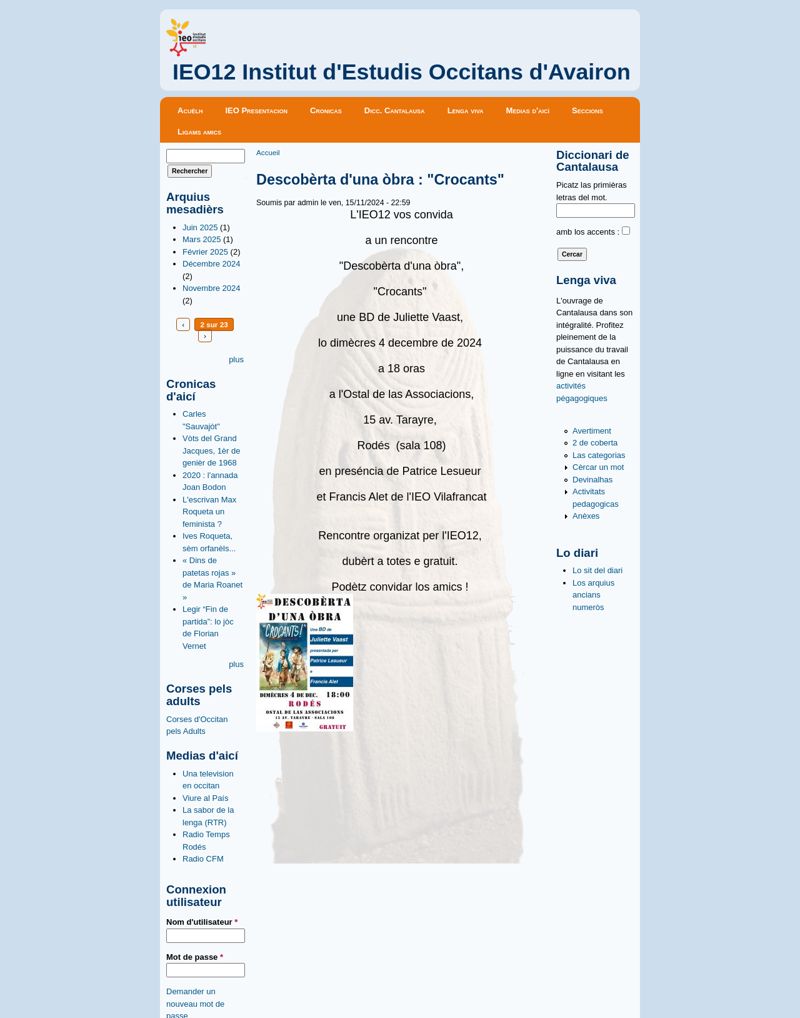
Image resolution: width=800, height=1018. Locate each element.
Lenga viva (466, 110)
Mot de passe (194, 957)
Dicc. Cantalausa (394, 110)
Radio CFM (203, 858)
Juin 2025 (200, 227)
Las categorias (599, 455)
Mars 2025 (201, 239)
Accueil (268, 152)
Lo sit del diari (597, 570)
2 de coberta (595, 442)
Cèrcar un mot (598, 467)
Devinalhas (592, 479)
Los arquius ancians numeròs (593, 595)
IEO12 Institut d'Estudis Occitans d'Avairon (401, 71)
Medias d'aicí (528, 110)
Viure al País (205, 798)
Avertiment (591, 430)
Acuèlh (190, 110)
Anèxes (585, 516)
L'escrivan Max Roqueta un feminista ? (209, 512)
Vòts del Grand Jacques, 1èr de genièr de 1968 (211, 450)
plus (236, 359)
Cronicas (326, 110)
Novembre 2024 (211, 288)
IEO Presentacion (256, 110)
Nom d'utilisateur (202, 922)
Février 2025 (205, 252)
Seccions (587, 110)
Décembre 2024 (211, 263)
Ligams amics (199, 131)
